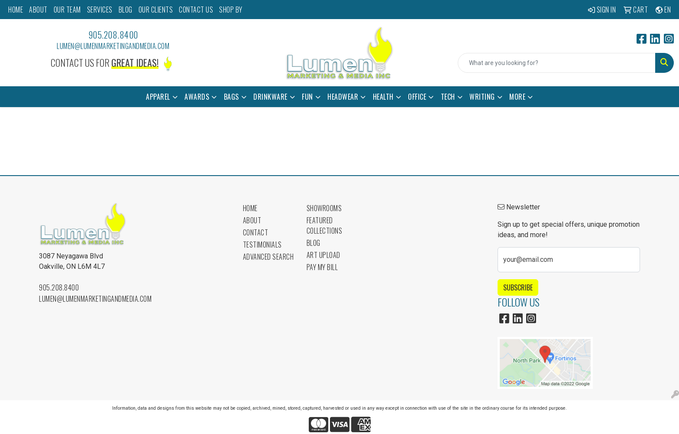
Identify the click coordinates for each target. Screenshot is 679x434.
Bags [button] (231, 96)
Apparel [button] (158, 96)
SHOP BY (230, 9)
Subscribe (518, 287)
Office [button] (417, 96)
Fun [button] (307, 96)
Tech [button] (448, 96)
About (252, 220)
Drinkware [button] (270, 96)
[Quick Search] (557, 63)
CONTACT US (196, 9)
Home (250, 208)
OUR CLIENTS (156, 9)
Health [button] (383, 96)
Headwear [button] (342, 96)
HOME (15, 9)
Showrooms (324, 208)
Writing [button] (482, 96)
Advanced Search (268, 256)
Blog (313, 243)
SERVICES (100, 9)
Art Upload (323, 255)
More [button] (517, 96)
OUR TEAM (67, 9)
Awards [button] (196, 96)
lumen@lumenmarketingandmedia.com (113, 46)
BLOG (126, 9)
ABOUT (38, 9)
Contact (255, 232)
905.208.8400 (113, 34)
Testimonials (262, 244)
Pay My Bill (322, 267)
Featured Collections (325, 225)
